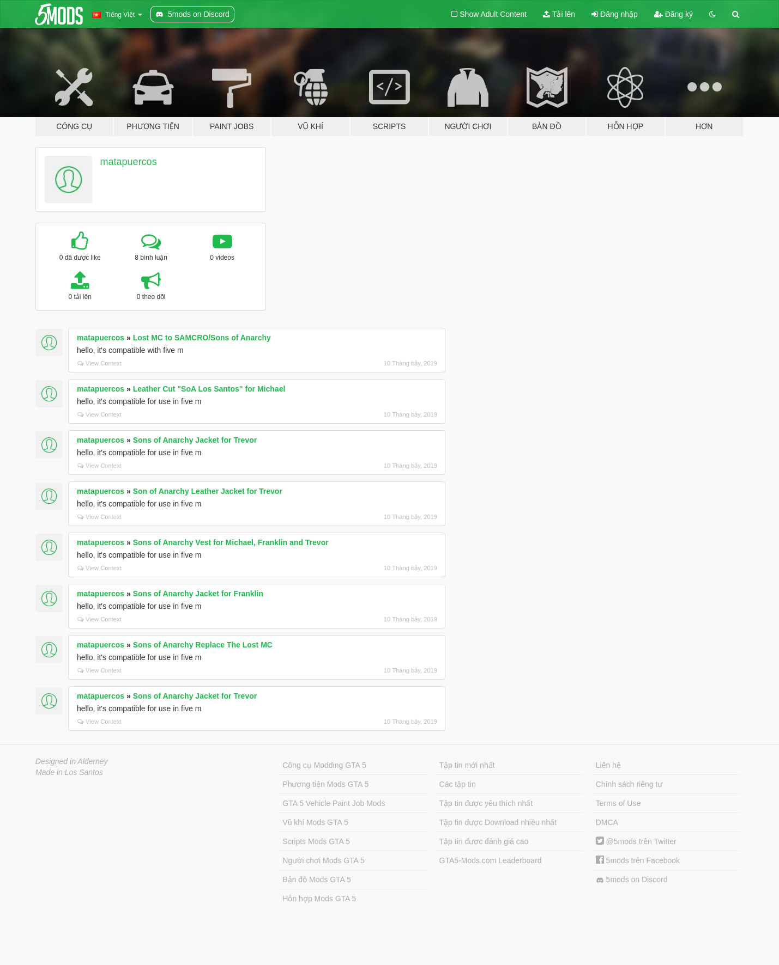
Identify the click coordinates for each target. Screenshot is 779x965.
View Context (99, 363)
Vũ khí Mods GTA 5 (315, 822)
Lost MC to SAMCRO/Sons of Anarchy (202, 337)
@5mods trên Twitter (636, 841)
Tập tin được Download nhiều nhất (498, 822)
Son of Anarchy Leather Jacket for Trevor (207, 491)
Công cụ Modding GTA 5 (324, 765)
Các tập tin (457, 784)
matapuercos (128, 161)
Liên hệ (608, 765)
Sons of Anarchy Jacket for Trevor (195, 440)
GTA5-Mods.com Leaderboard (490, 860)
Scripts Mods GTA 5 (315, 841)
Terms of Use (618, 803)
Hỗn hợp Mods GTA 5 (319, 898)
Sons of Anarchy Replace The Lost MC (203, 644)
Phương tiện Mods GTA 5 (325, 784)
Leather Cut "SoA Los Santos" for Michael (209, 388)
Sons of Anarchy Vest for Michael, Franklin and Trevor (231, 542)
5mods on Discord (632, 879)
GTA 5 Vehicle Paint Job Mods (333, 803)
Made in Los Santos (69, 772)
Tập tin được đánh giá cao (484, 841)
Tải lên (559, 14)
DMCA (607, 822)
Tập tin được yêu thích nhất (486, 803)
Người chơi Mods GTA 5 (323, 860)
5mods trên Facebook (638, 860)
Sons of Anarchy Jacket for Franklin (198, 593)
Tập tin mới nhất (467, 765)
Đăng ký (673, 14)
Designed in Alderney (71, 761)
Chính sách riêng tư (629, 784)
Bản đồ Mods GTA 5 (316, 879)
